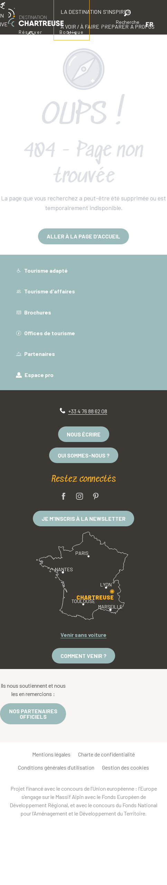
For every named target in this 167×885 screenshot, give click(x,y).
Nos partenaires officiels (33, 714)
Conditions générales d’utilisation (56, 767)
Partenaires (35, 353)
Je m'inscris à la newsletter (83, 518)
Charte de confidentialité (106, 754)
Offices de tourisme (45, 333)
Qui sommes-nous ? (84, 455)
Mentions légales (51, 754)
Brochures (33, 312)
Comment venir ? (83, 655)
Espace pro (35, 374)
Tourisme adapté (42, 270)
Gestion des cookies (125, 767)
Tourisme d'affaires (45, 291)
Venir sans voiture (83, 634)
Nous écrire (84, 434)
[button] (127, 18)
